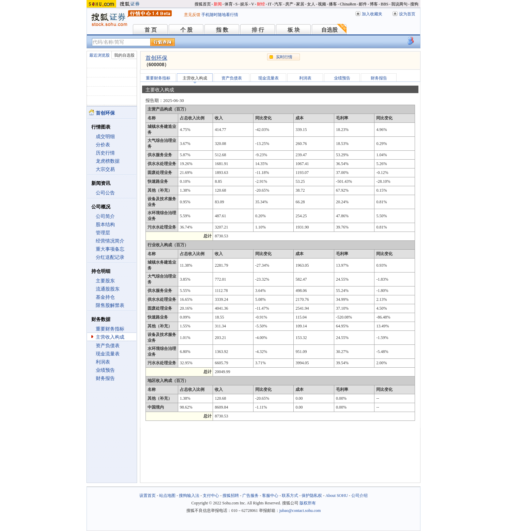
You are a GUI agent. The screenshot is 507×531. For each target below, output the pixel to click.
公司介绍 (359, 495)
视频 (322, 4)
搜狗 (414, 4)
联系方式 (290, 495)
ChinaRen (348, 4)
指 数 (222, 30)
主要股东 (105, 280)
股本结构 (105, 224)
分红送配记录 (110, 257)
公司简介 (105, 216)
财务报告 (105, 378)
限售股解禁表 (110, 305)
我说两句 (399, 4)
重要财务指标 (110, 328)
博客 (374, 4)
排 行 (258, 30)
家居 (300, 4)
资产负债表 (108, 345)
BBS (384, 4)
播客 (333, 4)
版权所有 (307, 503)
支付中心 (211, 495)
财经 (261, 4)
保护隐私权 (312, 495)
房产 (289, 4)
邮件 (363, 4)
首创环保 (156, 58)
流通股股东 (108, 289)
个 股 (186, 30)
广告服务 (250, 495)
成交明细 (105, 136)
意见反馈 (192, 14)
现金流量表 (108, 353)
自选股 (329, 30)
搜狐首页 (203, 4)
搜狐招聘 (230, 495)
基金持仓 (105, 297)
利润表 (103, 362)
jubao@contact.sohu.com (300, 510)
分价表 (103, 144)
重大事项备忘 (110, 249)
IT (270, 4)
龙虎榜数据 (108, 161)
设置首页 (147, 495)
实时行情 (284, 57)
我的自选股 (124, 55)
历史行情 (105, 153)
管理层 (103, 232)
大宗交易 (105, 169)
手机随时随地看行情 (219, 14)
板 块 (294, 30)
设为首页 (407, 14)
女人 (311, 4)
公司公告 (105, 192)
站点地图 (167, 495)
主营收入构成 (110, 337)
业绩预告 (105, 370)
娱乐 (244, 4)
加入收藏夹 (372, 14)
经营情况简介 (110, 241)
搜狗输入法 (189, 495)
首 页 (150, 30)
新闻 (218, 4)
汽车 (278, 4)
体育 (229, 4)
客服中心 (270, 495)
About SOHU (336, 495)
